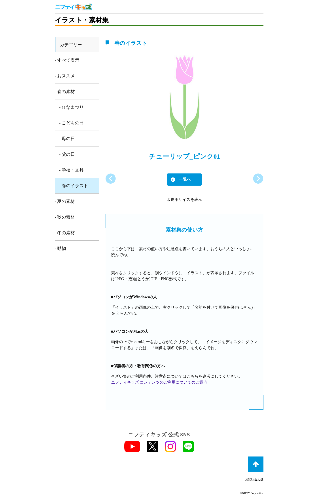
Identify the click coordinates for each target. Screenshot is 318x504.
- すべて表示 (67, 60)
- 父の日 (67, 154)
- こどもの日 (71, 122)
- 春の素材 (65, 91)
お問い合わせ (254, 479)
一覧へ (185, 179)
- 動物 (60, 248)
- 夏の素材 (65, 201)
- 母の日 (67, 138)
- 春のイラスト (73, 185)
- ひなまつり (71, 107)
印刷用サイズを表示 (184, 199)
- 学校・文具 (71, 169)
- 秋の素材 (65, 217)
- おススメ (65, 75)
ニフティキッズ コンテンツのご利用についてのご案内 (159, 382)
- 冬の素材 (65, 232)
